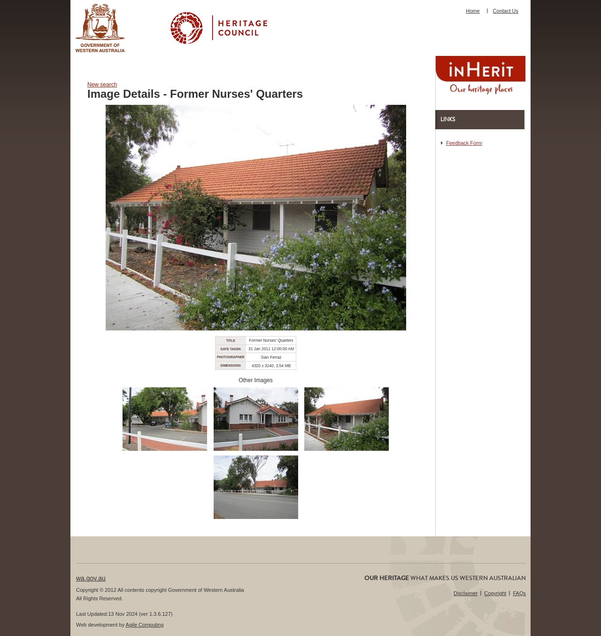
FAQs (519, 593)
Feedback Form (464, 143)
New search (102, 84)
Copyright (495, 593)
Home (472, 11)
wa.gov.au (91, 578)
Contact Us (505, 11)
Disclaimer (466, 593)
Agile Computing (145, 625)
